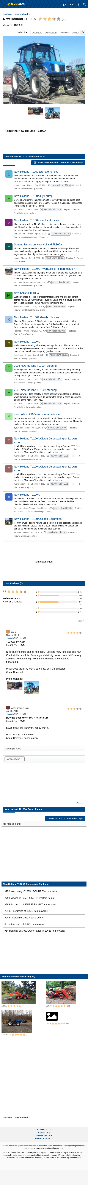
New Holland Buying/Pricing (33, 310)
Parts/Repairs (20, 261)
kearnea (17, 331)
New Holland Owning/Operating (34, 237)
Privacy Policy (44, 1138)
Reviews (64, 32)
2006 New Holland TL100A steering (35, 365)
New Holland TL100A (27, 341)
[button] (3, 4)
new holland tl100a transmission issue (37, 414)
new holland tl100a (61, 185)
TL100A (9, 638)
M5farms (18, 306)
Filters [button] (79, 621)
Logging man (19, 185)
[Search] (84, 4)
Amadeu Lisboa (21, 508)
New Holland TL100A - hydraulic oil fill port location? (45, 268)
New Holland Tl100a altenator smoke (36, 171)
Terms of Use (44, 1135)
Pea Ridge (18, 355)
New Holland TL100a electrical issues (36, 220)
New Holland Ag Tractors (31, 189)
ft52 (15, 209)
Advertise (44, 1132)
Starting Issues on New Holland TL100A (38, 244)
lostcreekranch (20, 282)
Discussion (51, 32)
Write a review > (11, 598)
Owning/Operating (29, 358)
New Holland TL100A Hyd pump (33, 196)
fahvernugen (19, 456)
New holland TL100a (26, 293)
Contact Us (44, 1129)
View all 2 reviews (12, 601)
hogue (16, 258)
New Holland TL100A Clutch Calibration (38, 518)
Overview (37, 32)
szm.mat (17, 532)
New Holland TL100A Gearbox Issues (36, 317)
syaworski (18, 428)
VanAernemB (19, 234)
